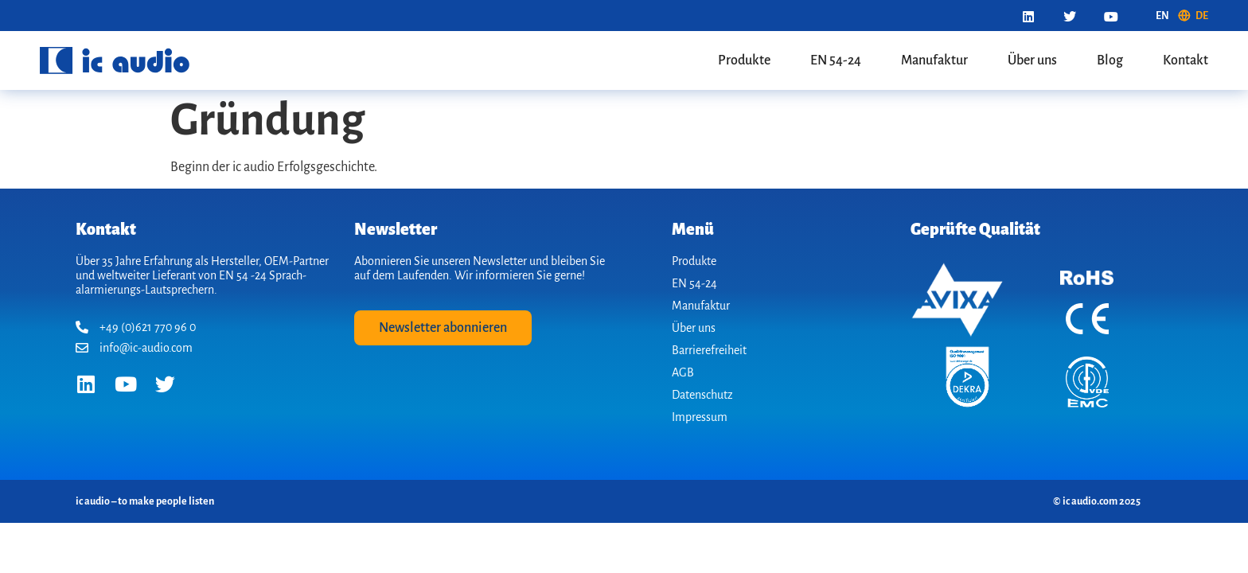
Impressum (699, 417)
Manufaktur (934, 60)
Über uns (1032, 60)
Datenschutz (702, 394)
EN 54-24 (835, 60)
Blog (1110, 60)
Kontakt (1185, 60)
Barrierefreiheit (709, 350)
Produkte (744, 60)
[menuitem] (1162, 16)
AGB (683, 372)
